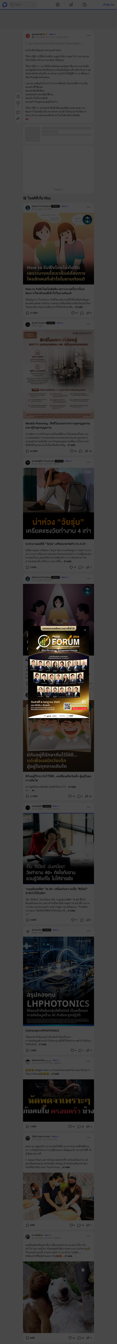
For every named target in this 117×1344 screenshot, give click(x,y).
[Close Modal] (85, 630)
